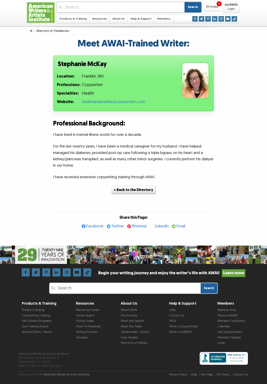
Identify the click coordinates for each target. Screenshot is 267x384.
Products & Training (73, 19)
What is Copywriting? (183, 326)
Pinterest (139, 226)
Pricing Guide (85, 321)
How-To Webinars (88, 326)
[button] (212, 7)
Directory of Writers (134, 343)
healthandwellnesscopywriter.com (113, 102)
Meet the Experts (132, 321)
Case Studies (129, 338)
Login (221, 343)
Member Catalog (229, 338)
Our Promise (129, 315)
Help (172, 310)
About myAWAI (227, 315)
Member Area (226, 310)
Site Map (207, 375)
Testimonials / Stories (135, 332)
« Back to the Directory (133, 189)
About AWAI (129, 310)
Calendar (223, 326)
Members (163, 19)
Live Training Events (35, 326)
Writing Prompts (87, 332)
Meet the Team (131, 326)
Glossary (82, 338)
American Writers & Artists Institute (66, 375)
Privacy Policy (178, 375)
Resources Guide (87, 310)
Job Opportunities (229, 332)
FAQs (172, 321)
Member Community (231, 321)
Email (180, 226)
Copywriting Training (36, 315)
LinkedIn (162, 226)
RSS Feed (223, 375)
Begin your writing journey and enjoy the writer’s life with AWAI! (171, 273)
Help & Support (141, 19)
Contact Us (176, 315)
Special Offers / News (37, 332)
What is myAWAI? (180, 332)
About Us (118, 19)
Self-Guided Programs (37, 321)
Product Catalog (33, 310)
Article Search (85, 315)
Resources (99, 19)
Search (193, 7)
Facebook (94, 226)
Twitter (117, 226)
